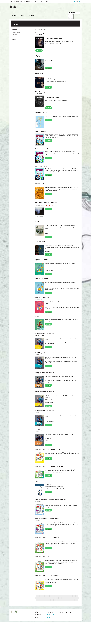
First (37, 595)
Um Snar (50, 612)
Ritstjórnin (49, 617)
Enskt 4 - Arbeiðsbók (41, 165)
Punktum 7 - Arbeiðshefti (42, 297)
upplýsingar (39, 50)
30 (40, 599)
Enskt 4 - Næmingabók (41, 148)
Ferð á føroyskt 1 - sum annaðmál (44, 391)
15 (39, 597)
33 (49, 599)
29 (37, 599)
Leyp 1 (37, 316)
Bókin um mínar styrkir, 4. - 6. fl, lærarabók (47, 537)
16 (42, 597)
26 (71, 597)
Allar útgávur (15, 29)
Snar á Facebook (65, 612)
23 (62, 597)
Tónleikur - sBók (39, 183)
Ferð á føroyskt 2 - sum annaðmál (44, 333)
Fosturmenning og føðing (42, 32)
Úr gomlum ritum (40, 241)
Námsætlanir (27, 1)
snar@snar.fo (38, 618)
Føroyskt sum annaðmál (17, 41)
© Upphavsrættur (50, 615)
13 (76, 595)
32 (46, 599)
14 (36, 597)
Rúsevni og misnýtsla (41, 91)
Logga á (77, 1)
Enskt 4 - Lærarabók (41, 131)
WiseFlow (41, 1)
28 (77, 597)
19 (51, 597)
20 (54, 597)
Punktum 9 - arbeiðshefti (42, 259)
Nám (10, 1)
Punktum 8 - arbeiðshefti (42, 278)
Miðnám (14, 39)
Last (76, 599)
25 (68, 597)
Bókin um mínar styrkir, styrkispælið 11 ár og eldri (49, 466)
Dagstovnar (14, 34)
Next (73, 599)
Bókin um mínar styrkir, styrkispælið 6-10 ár (47, 449)
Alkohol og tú (39, 73)
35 (54, 599)
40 (69, 599)
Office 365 (34, 1)
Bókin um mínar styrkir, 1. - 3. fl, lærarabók (47, 575)
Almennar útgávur (16, 31)
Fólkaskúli (14, 36)
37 (60, 599)
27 (74, 597)
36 (57, 599)
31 (43, 599)
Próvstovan (16, 1)
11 (71, 595)
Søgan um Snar (50, 614)
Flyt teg (37, 54)
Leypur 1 (37, 221)
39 (66, 599)
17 (45, 597)
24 (65, 597)
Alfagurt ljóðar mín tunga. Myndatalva (46, 202)
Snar (21, 1)
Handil (46, 1)
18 (48, 597)
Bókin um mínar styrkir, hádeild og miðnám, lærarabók (50, 499)
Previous (42, 595)
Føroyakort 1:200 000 (41, 112)
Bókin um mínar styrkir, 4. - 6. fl (44, 556)
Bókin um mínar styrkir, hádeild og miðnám (47, 518)
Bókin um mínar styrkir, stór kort (44, 481)
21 (57, 597)
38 (63, 599)
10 (68, 595)
